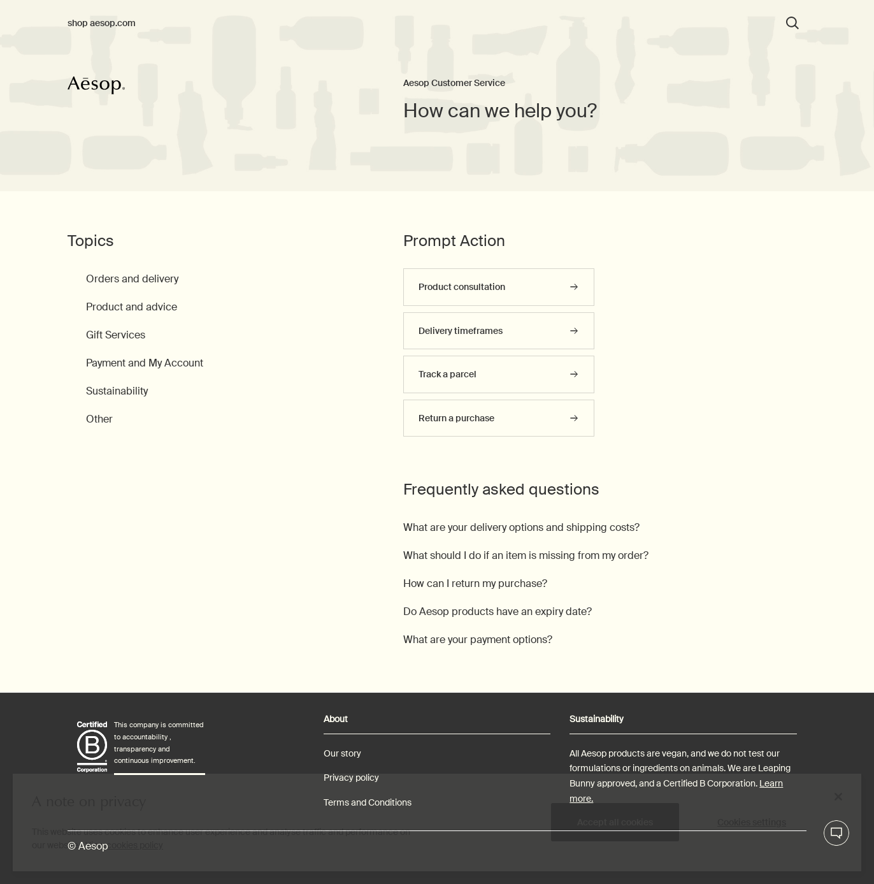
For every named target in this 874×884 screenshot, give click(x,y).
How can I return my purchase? (475, 583)
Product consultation (462, 287)
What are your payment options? (477, 639)
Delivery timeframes (461, 331)
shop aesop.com (102, 23)
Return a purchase (456, 418)
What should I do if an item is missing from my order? (525, 555)
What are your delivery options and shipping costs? (521, 527)
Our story (342, 753)
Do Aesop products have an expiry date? (497, 611)
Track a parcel (447, 374)
